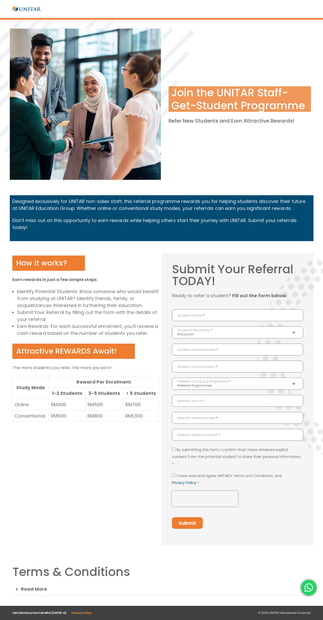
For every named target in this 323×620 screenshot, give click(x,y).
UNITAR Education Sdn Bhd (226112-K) (39, 613)
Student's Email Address (197, 366)
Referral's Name (190, 401)
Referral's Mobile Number (197, 418)
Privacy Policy (184, 482)
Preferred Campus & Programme (204, 381)
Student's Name (190, 315)
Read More (34, 589)
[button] (161, 589)
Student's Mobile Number (197, 349)
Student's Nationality (194, 330)
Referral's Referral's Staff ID (198, 435)
